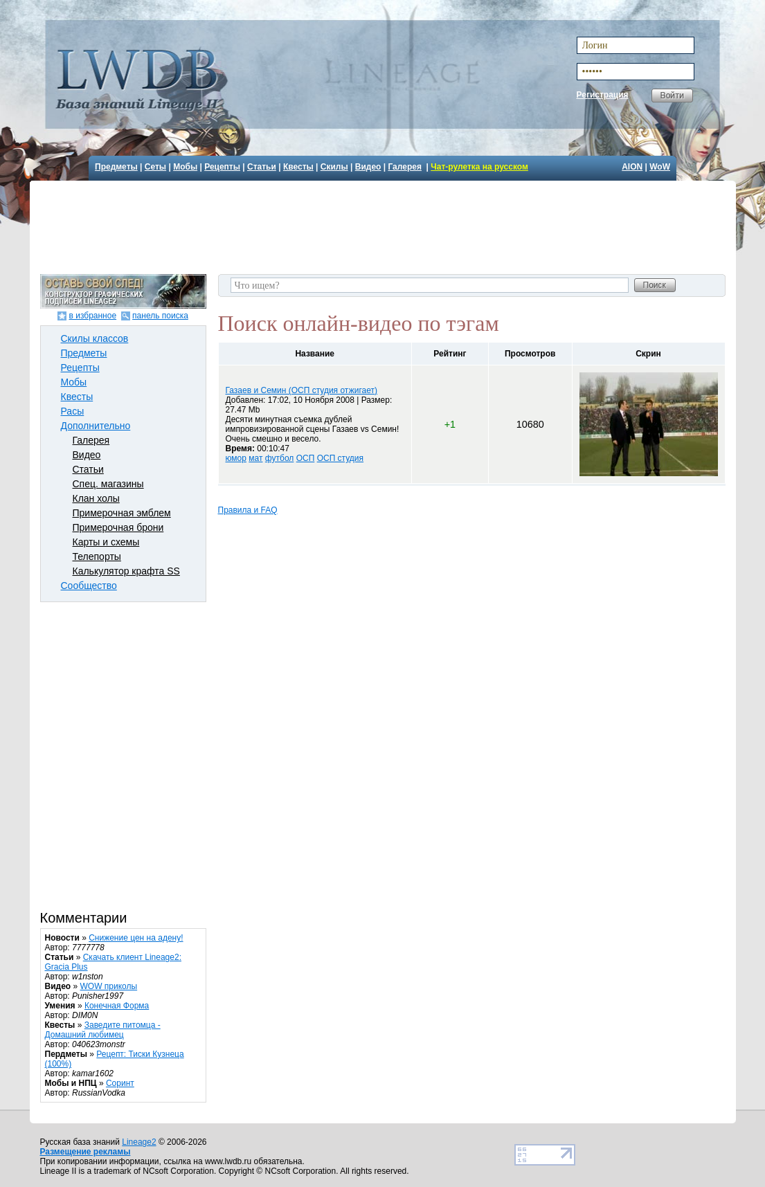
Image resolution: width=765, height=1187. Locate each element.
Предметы (116, 167)
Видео (368, 167)
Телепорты (97, 556)
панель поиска (160, 315)
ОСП (305, 458)
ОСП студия (340, 458)
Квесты (298, 167)
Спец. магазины (108, 483)
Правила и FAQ (248, 510)
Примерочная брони (118, 527)
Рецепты (222, 167)
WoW (659, 167)
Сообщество (89, 585)
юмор (236, 458)
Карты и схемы (106, 541)
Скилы (334, 167)
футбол (279, 458)
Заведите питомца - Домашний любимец (103, 1030)
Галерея (404, 167)
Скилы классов (95, 338)
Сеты (155, 167)
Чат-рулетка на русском (479, 167)
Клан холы (96, 498)
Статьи (261, 167)
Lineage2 (139, 1142)
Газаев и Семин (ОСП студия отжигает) (302, 390)
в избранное (92, 315)
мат (255, 458)
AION (632, 167)
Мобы (185, 167)
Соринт (120, 1083)
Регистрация (603, 95)
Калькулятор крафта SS (126, 571)
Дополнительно (96, 425)
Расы (72, 411)
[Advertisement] (384, 225)
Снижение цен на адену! (136, 938)
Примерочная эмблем (122, 512)
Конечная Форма (116, 1006)
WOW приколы (109, 986)
